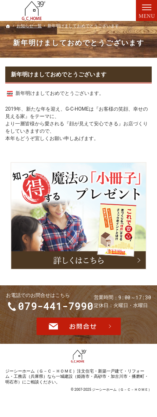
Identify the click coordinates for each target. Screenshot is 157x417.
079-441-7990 (56, 306)
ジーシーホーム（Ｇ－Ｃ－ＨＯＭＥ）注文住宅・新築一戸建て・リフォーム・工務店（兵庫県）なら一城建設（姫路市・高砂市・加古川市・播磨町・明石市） (77, 377)
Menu (146, 10)
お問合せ (79, 327)
